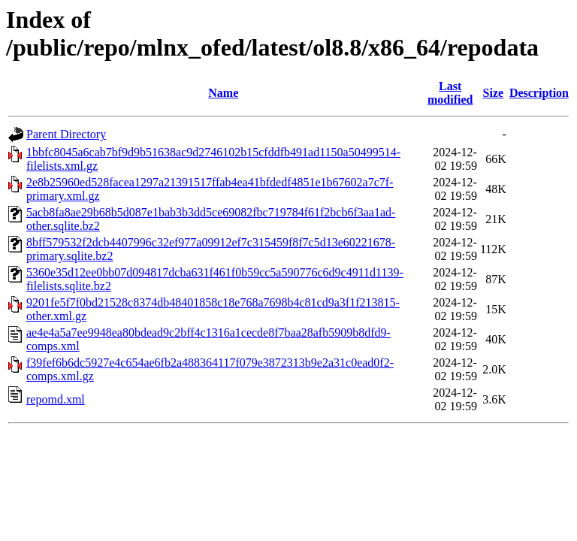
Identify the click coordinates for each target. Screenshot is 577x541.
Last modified (450, 93)
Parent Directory (66, 134)
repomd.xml (55, 399)
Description (539, 92)
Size (493, 92)
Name (223, 92)
